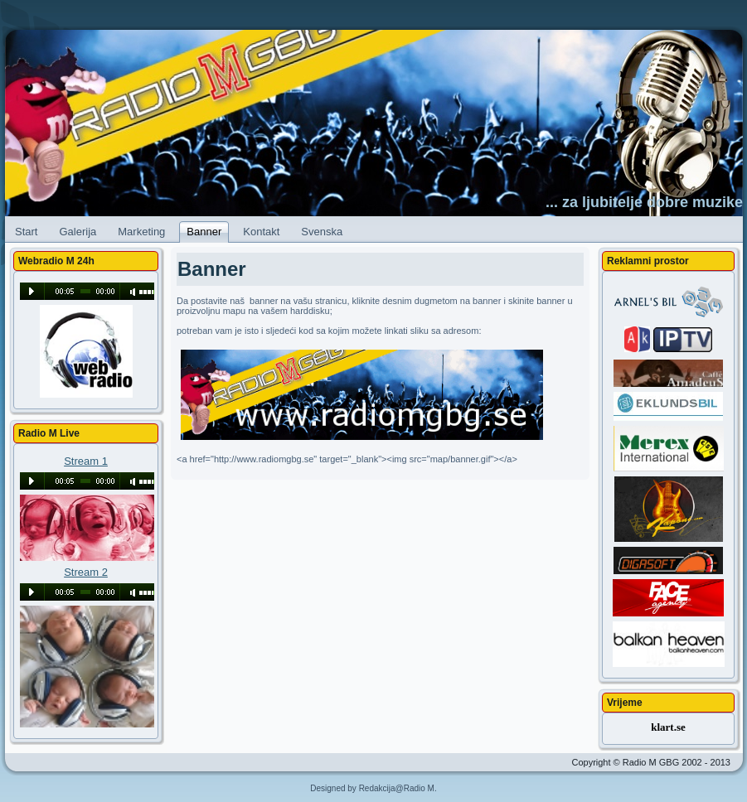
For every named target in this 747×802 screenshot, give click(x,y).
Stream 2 (86, 572)
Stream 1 (86, 461)
